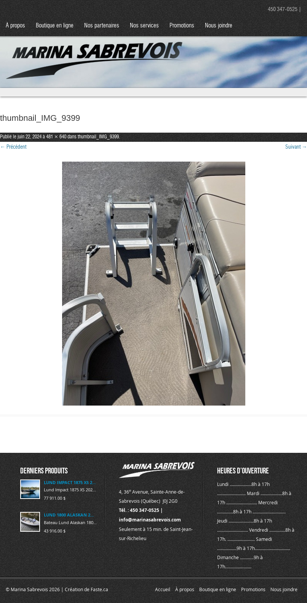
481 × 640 (56, 137)
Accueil (162, 589)
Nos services (144, 26)
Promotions (181, 26)
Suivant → (296, 147)
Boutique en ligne (55, 26)
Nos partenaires (101, 26)
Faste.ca (99, 589)
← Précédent (13, 147)
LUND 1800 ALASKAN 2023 (70, 515)
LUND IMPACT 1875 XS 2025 (70, 482)
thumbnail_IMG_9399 (98, 137)
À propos (15, 26)
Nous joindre (218, 26)
